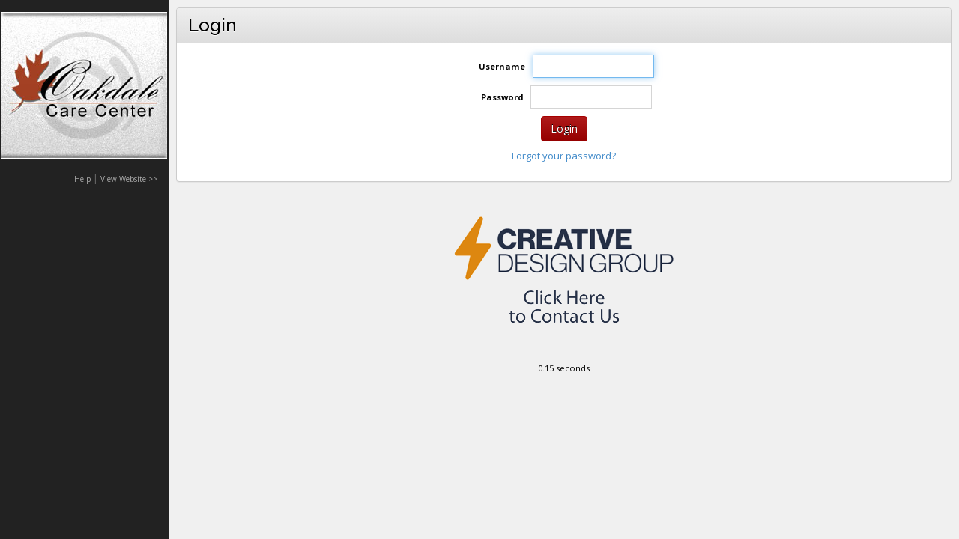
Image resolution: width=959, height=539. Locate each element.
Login (564, 128)
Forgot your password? (564, 155)
